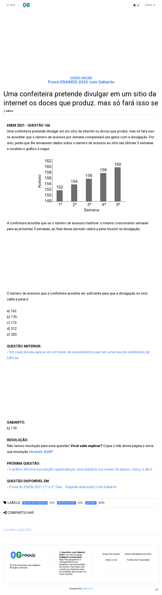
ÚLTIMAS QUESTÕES (17, 530)
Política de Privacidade (138, 560)
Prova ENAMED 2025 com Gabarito (81, 82)
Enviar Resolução (111, 554)
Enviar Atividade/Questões (138, 554)
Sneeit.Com (87, 588)
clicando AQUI (40, 452)
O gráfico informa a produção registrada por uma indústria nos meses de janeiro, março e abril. (80, 469)
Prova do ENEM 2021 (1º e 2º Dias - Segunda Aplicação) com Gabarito (63, 487)
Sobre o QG (111, 560)
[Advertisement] (81, 46)
